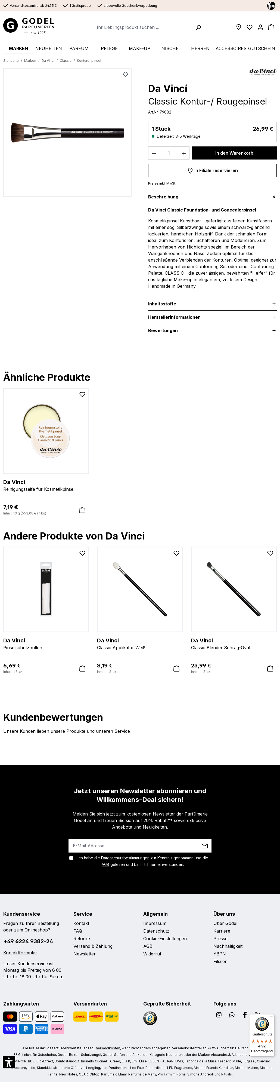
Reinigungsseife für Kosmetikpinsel (46, 485)
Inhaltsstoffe (162, 303)
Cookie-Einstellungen (165, 938)
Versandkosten (108, 1048)
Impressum (154, 923)
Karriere (221, 931)
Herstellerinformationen (174, 317)
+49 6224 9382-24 (28, 941)
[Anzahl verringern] (154, 153)
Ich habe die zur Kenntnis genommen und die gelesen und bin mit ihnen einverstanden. (143, 861)
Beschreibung (163, 197)
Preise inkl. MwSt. (162, 183)
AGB (105, 864)
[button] (9, 1062)
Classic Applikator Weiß (140, 643)
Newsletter (84, 954)
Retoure (81, 938)
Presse (220, 938)
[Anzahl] (169, 153)
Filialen (220, 961)
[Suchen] (196, 27)
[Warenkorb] (271, 27)
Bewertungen (163, 330)
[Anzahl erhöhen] (184, 153)
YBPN (219, 954)
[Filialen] (238, 27)
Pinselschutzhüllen (46, 643)
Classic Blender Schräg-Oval (234, 643)
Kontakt (81, 923)
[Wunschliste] (249, 27)
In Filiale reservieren (212, 169)
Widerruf (152, 954)
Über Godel (225, 923)
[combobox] (144, 27)
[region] (67, 134)
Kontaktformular (20, 952)
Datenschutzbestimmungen (125, 858)
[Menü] (271, 1017)
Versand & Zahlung (93, 946)
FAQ (77, 931)
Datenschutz (156, 931)
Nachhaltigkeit (227, 946)
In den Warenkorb (234, 153)
